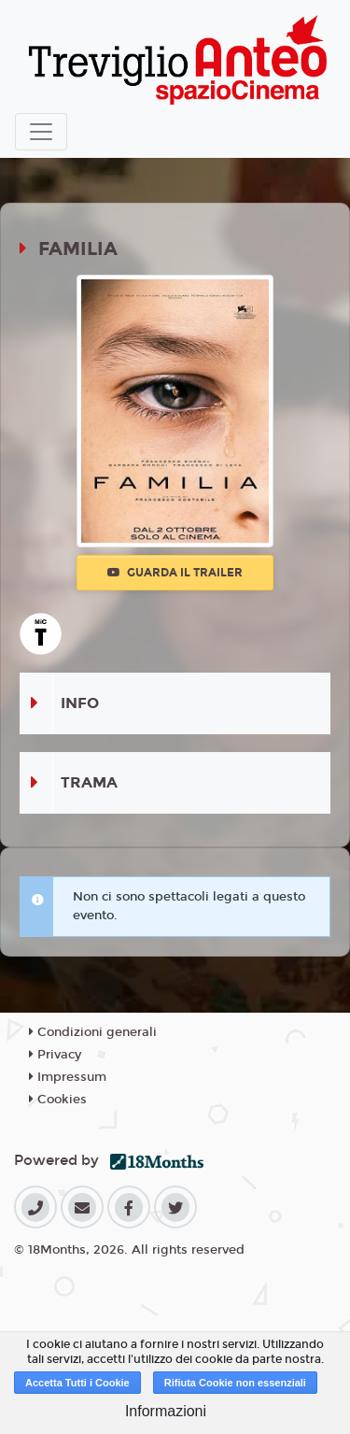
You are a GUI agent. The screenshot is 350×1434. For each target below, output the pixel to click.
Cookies (58, 1099)
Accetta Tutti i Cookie (77, 1382)
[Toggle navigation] (41, 131)
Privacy (55, 1054)
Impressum (67, 1077)
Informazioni (165, 1411)
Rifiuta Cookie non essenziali (235, 1382)
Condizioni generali (93, 1032)
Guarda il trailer (175, 572)
